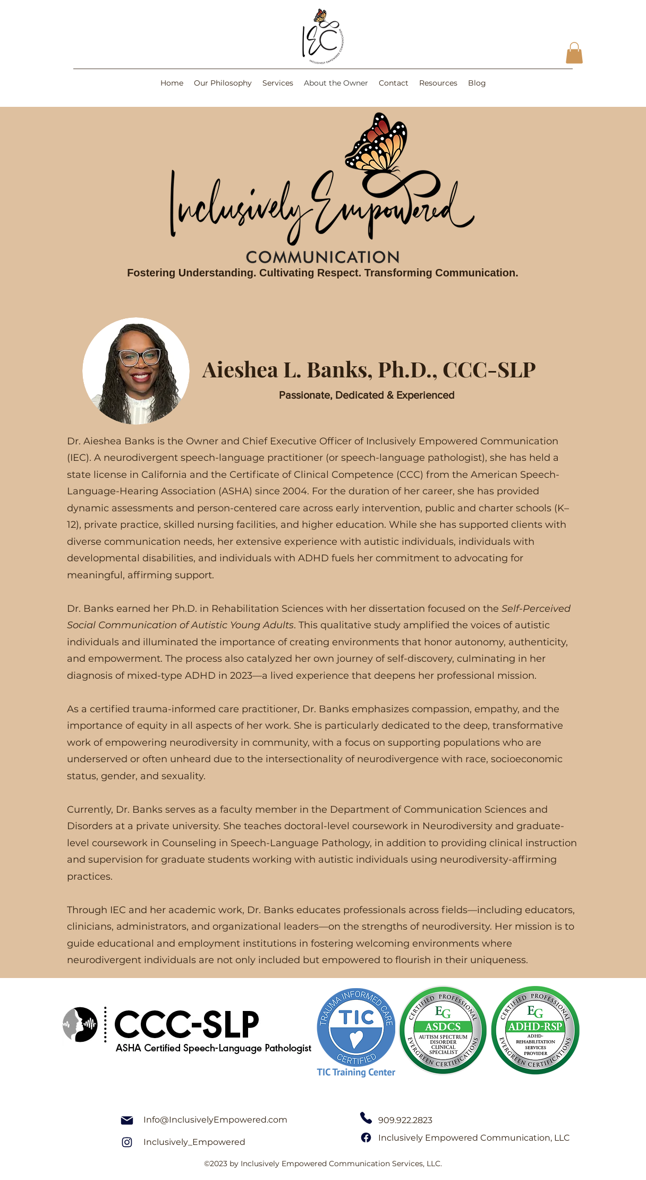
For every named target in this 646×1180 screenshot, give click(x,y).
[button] (574, 53)
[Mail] (126, 1120)
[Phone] (366, 1118)
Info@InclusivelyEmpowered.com (215, 1120)
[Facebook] (366, 1138)
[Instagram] (126, 1142)
